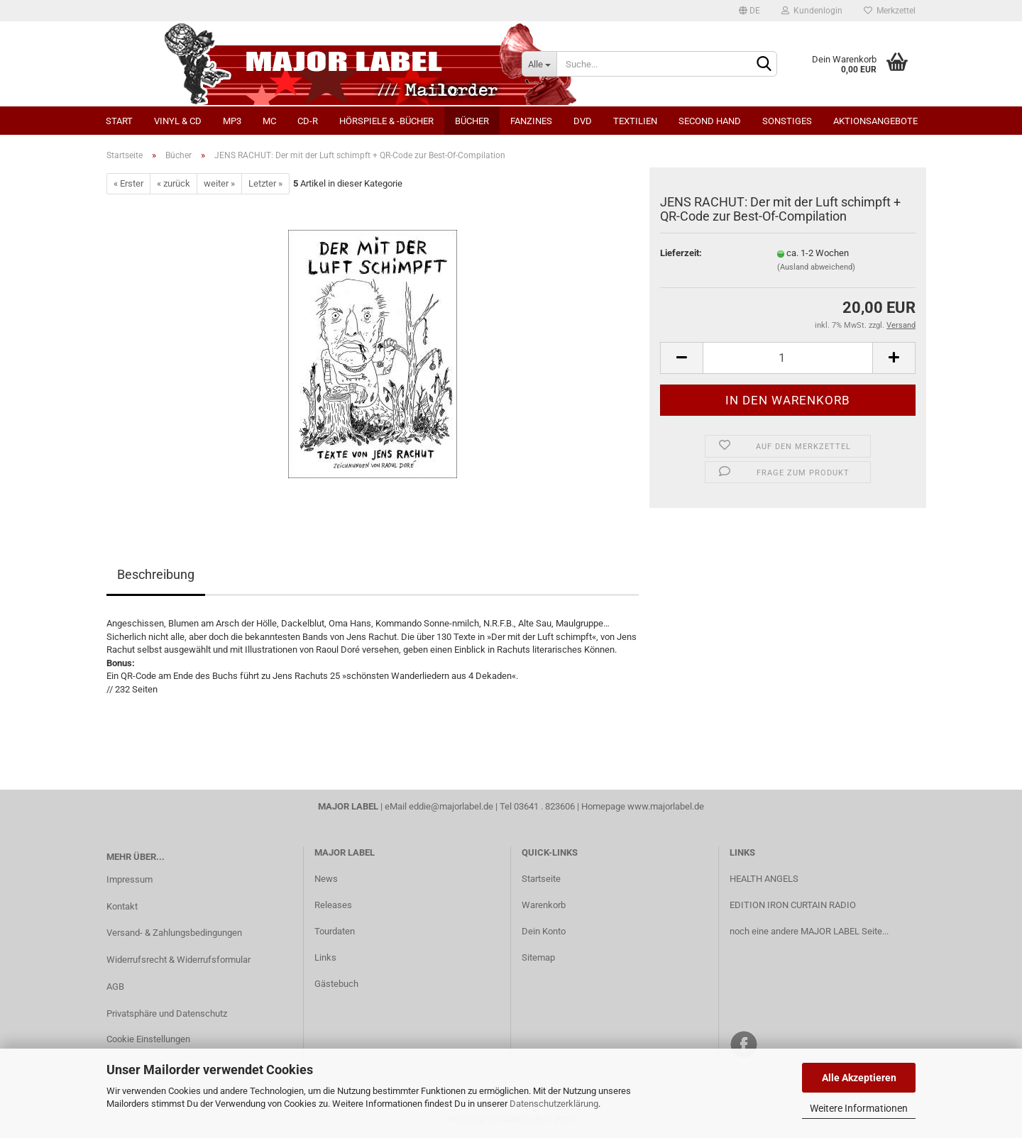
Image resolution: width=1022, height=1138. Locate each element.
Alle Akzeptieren (859, 1077)
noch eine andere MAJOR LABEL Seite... (809, 931)
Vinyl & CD (178, 121)
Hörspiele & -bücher (386, 121)
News (326, 878)
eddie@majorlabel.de (451, 806)
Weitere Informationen (859, 1108)
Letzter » (265, 183)
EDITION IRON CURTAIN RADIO (793, 905)
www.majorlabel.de (665, 806)
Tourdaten (334, 931)
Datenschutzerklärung (554, 1103)
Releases (333, 905)
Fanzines (531, 121)
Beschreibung (155, 574)
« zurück (173, 183)
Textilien (635, 121)
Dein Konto (544, 931)
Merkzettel (890, 11)
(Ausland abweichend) (816, 267)
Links (325, 957)
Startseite (541, 878)
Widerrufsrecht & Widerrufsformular (178, 959)
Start (119, 121)
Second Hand (709, 121)
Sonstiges (787, 121)
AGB (115, 986)
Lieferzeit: (681, 253)
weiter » (219, 183)
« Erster (128, 183)
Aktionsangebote (875, 121)
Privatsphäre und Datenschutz (166, 1013)
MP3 (232, 121)
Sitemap (538, 957)
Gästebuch (336, 983)
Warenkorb (544, 905)
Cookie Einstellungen (148, 1039)
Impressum (129, 879)
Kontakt (122, 906)
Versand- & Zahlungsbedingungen (174, 932)
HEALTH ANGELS (764, 878)
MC (269, 121)
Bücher (472, 121)
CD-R (307, 121)
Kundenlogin (811, 11)
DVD (582, 121)
